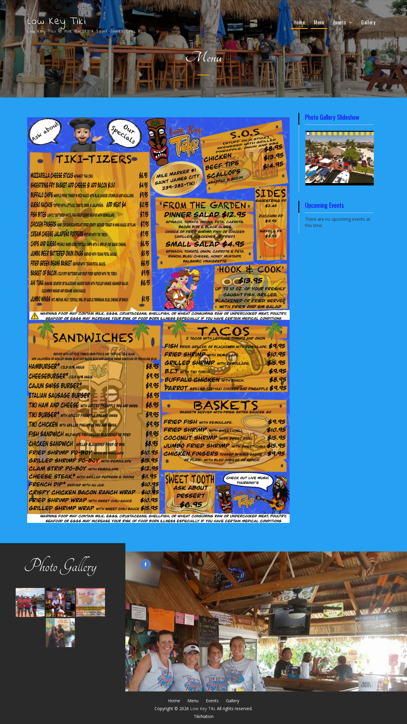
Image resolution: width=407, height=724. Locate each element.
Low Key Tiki (56, 21)
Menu (319, 22)
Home (299, 22)
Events (339, 22)
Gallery (368, 22)
